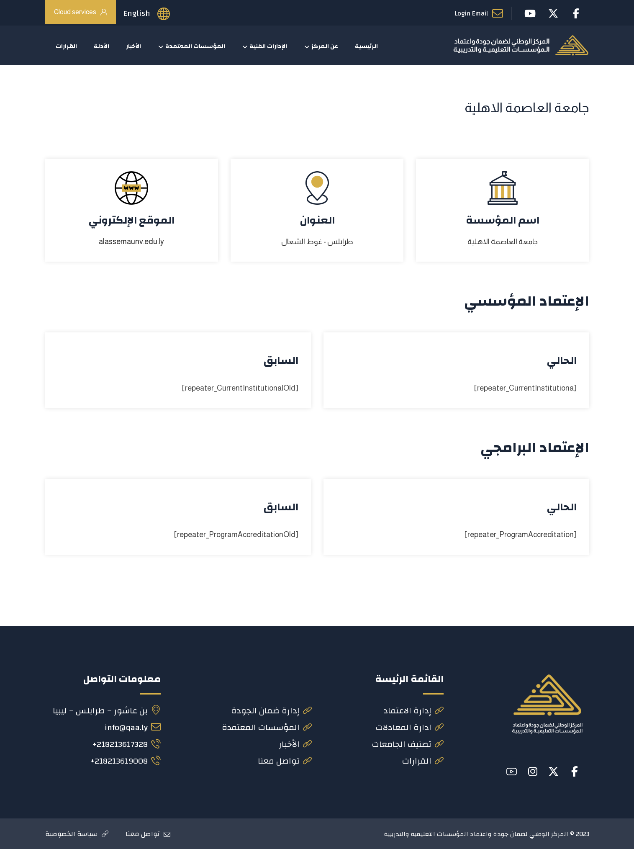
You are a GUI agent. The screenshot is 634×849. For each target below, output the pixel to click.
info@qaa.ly (133, 727)
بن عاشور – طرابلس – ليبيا (107, 710)
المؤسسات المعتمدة (267, 727)
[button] (574, 771)
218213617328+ (126, 744)
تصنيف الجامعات (408, 744)
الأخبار (295, 744)
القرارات (423, 761)
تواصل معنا (285, 761)
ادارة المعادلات (410, 727)
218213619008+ (125, 761)
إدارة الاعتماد (413, 710)
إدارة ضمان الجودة (271, 710)
